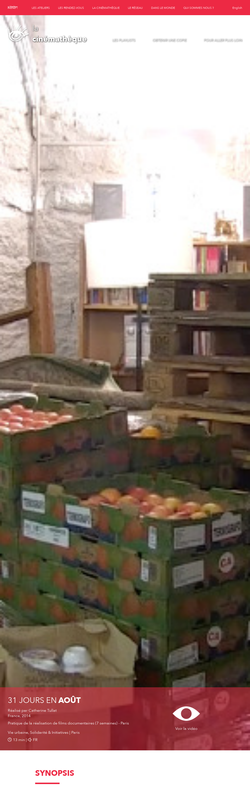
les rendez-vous (71, 8)
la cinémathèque (106, 8)
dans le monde (163, 8)
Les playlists (123, 40)
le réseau (135, 8)
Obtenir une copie (170, 40)
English (237, 8)
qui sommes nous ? (198, 8)
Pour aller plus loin (223, 40)
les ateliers (41, 8)
